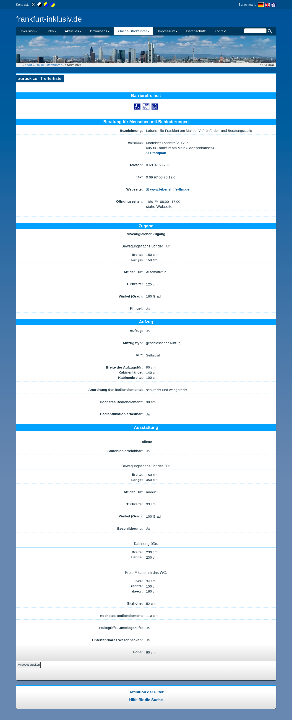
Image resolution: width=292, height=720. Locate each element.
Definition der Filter (146, 692)
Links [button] (51, 31)
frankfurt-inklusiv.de (49, 19)
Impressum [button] (167, 31)
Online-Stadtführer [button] (133, 31)
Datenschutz (196, 31)
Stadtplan (156, 153)
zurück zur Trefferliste (39, 78)
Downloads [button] (100, 31)
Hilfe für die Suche (146, 700)
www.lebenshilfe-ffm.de (167, 189)
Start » (30, 65)
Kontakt (220, 31)
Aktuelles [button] (73, 31)
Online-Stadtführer (49, 65)
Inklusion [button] (29, 31)
